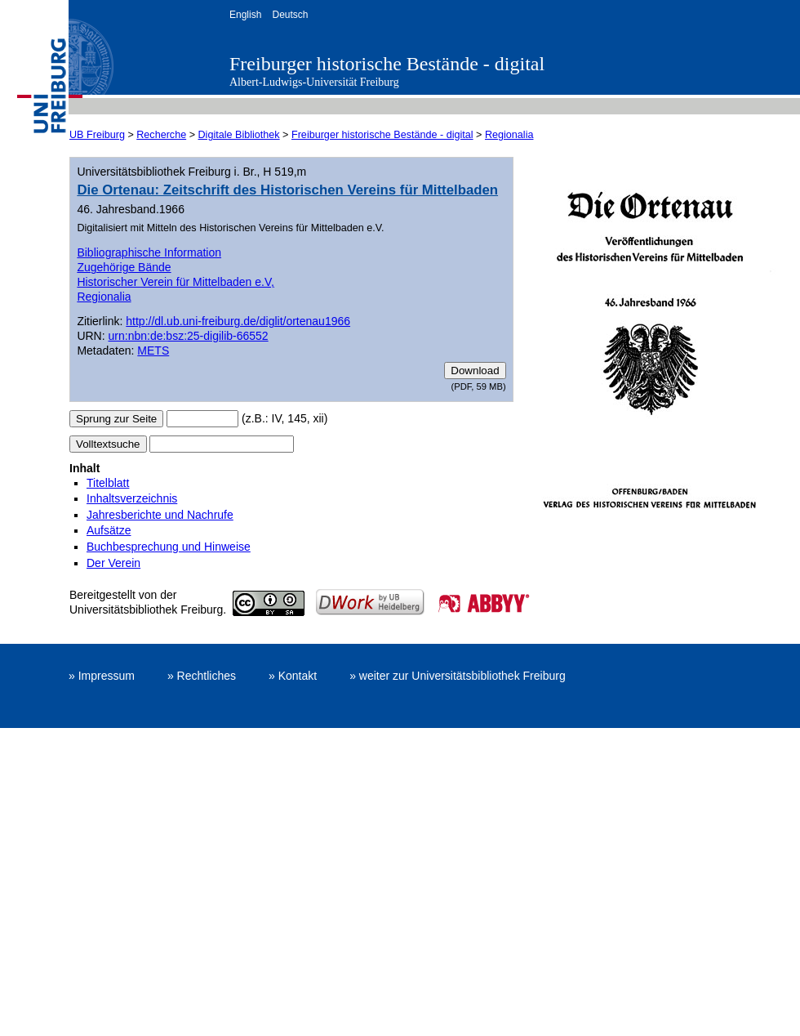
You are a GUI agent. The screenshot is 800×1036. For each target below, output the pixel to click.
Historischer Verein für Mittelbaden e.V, (175, 281)
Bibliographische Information (149, 252)
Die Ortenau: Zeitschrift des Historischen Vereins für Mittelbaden (287, 190)
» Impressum (102, 675)
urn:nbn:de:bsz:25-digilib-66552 (189, 335)
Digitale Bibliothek (239, 135)
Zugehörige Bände (124, 267)
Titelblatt (108, 482)
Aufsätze (109, 530)
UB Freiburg (97, 135)
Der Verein (113, 562)
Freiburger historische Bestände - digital (386, 63)
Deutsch (290, 14)
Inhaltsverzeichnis (132, 498)
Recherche (161, 135)
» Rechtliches (201, 675)
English (245, 14)
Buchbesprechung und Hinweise (169, 546)
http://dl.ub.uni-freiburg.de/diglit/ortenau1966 (238, 321)
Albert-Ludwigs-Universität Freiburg (314, 82)
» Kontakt (293, 675)
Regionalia (509, 135)
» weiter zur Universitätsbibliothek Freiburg (457, 675)
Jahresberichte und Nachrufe (160, 514)
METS (153, 350)
